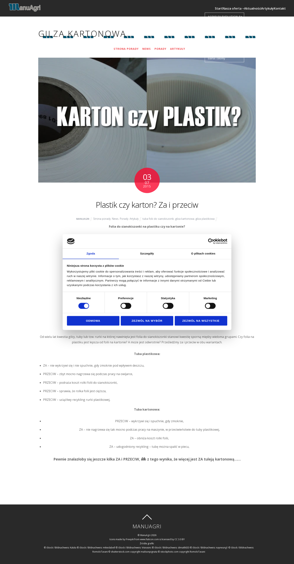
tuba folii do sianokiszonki (159, 216)
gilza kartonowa (185, 216)
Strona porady (126, 46)
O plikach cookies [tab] (203, 253)
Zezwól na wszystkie (201, 320)
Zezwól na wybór (147, 320)
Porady (161, 46)
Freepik (130, 536)
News (146, 46)
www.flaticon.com (149, 536)
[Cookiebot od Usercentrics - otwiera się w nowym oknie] (210, 241)
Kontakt (281, 5)
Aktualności (246, 5)
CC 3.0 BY (180, 536)
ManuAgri (81, 216)
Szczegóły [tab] (147, 253)
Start (205, 5)
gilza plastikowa (206, 216)
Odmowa (93, 320)
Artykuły (265, 5)
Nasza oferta (224, 5)
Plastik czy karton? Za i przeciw (147, 201)
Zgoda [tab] (90, 253)
